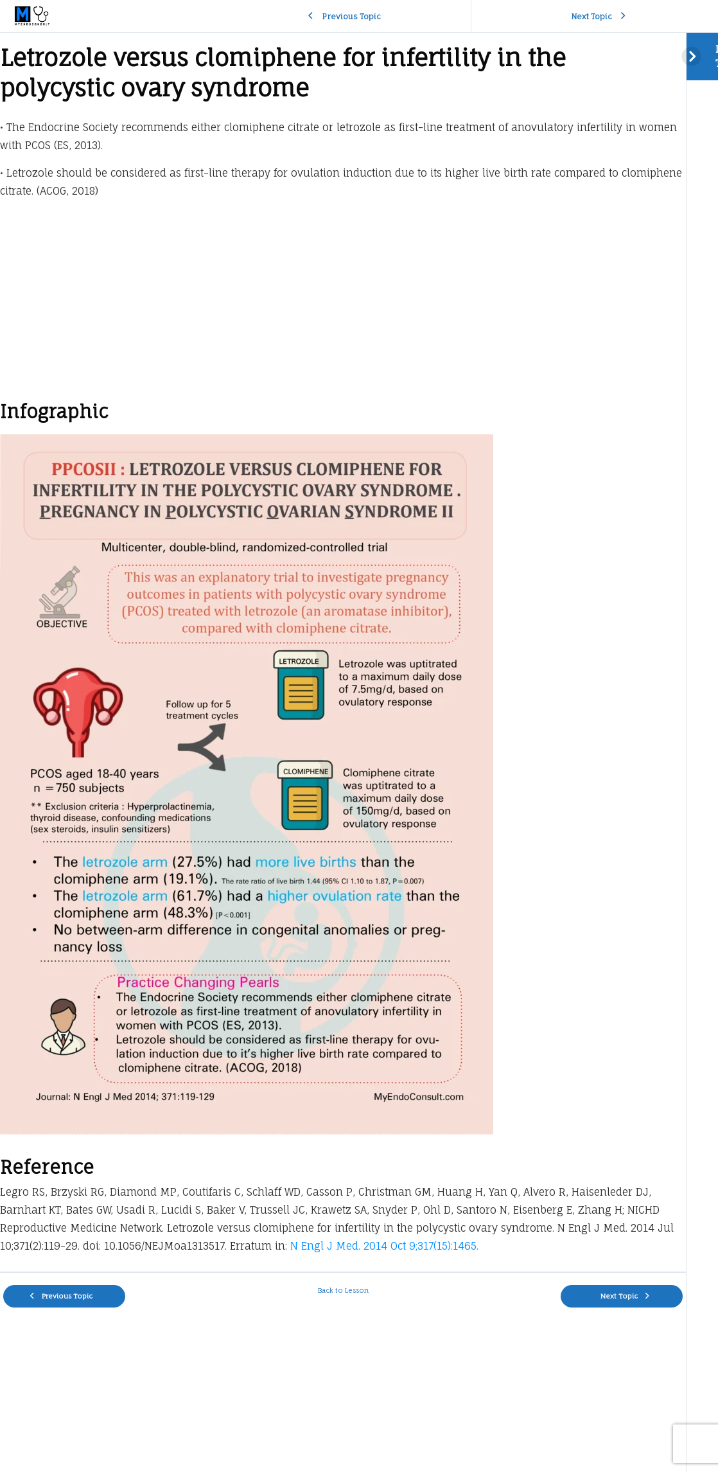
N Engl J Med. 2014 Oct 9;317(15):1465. (384, 1245)
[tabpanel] (343, 652)
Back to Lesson (343, 1290)
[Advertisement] (343, 303)
